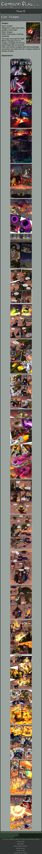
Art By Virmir (20, 848)
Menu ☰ (20, 11)
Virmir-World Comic (20, 846)
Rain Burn (20, 843)
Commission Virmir (20, 853)
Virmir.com (20, 841)
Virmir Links (20, 850)
